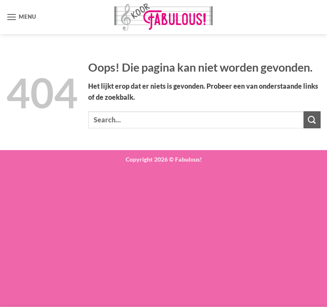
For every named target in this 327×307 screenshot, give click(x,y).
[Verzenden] (312, 119)
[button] (21, 16)
